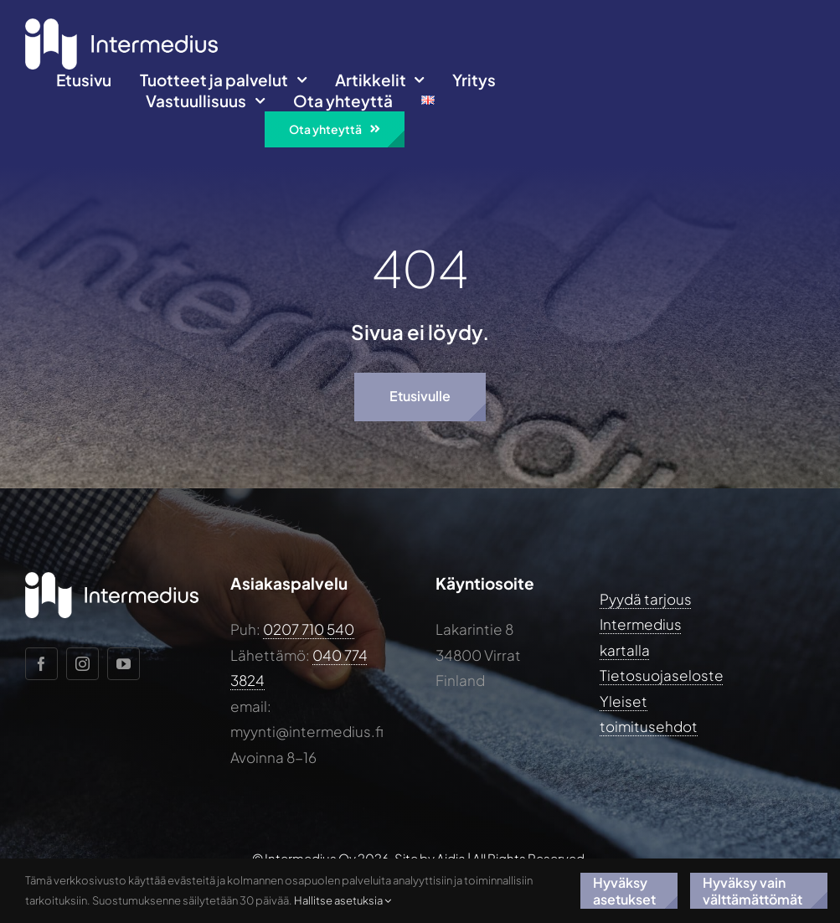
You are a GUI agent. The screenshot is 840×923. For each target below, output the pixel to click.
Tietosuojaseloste (662, 675)
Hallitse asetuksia (342, 900)
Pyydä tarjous (646, 599)
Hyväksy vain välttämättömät (752, 890)
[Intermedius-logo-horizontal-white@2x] (121, 25)
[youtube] (123, 663)
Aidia (451, 858)
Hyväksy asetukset (624, 890)
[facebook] (41, 663)
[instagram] (82, 663)
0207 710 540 (308, 629)
